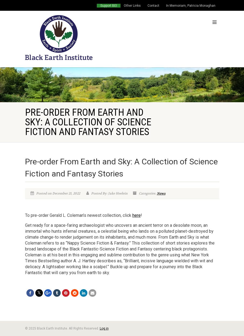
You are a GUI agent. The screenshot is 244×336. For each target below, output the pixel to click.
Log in (104, 328)
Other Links (132, 6)
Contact (153, 6)
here (136, 215)
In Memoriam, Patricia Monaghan (190, 6)
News (161, 193)
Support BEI (108, 6)
